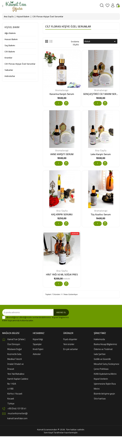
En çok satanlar (70, 350)
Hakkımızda (99, 340)
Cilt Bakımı (10, 51)
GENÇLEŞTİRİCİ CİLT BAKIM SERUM (101, 94)
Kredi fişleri (38, 350)
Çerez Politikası (101, 369)
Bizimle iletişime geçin (104, 394)
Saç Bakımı (10, 45)
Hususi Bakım (11, 39)
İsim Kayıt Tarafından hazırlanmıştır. (61, 433)
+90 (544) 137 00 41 (16, 409)
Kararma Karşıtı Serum (62, 94)
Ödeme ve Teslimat (103, 350)
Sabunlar (9, 70)
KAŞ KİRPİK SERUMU (62, 214)
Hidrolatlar (10, 76)
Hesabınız (38, 334)
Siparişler (37, 345)
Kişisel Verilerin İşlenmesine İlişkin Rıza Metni (105, 384)
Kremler (8, 58)
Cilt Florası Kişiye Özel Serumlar (20, 64)
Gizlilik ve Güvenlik (102, 360)
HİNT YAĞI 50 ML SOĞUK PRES (62, 275)
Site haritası (100, 399)
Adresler (37, 355)
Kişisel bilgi (38, 340)
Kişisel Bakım (12, 27)
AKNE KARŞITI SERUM (61, 154)
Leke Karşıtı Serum (101, 154)
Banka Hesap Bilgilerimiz (105, 345)
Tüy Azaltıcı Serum (101, 214)
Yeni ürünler (68, 345)
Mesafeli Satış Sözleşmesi (106, 365)
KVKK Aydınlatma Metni (105, 374)
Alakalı (100, 41)
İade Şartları (100, 355)
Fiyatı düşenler (70, 340)
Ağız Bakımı (10, 33)
